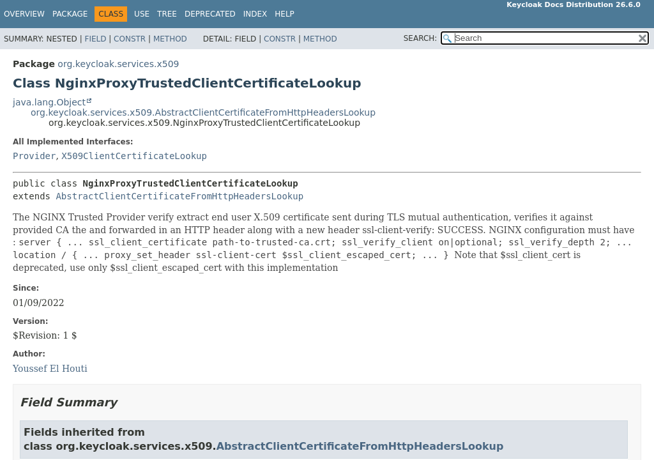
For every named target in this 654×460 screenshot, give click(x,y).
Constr (130, 38)
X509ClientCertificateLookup (134, 156)
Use (141, 14)
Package (69, 14)
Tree (167, 14)
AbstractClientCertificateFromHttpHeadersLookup (179, 196)
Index (255, 14)
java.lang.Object (49, 102)
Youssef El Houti (50, 369)
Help (284, 14)
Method (170, 38)
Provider (34, 156)
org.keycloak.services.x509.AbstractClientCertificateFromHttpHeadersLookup (203, 112)
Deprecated (210, 14)
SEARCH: (420, 38)
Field (95, 38)
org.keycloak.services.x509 (118, 64)
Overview (24, 14)
